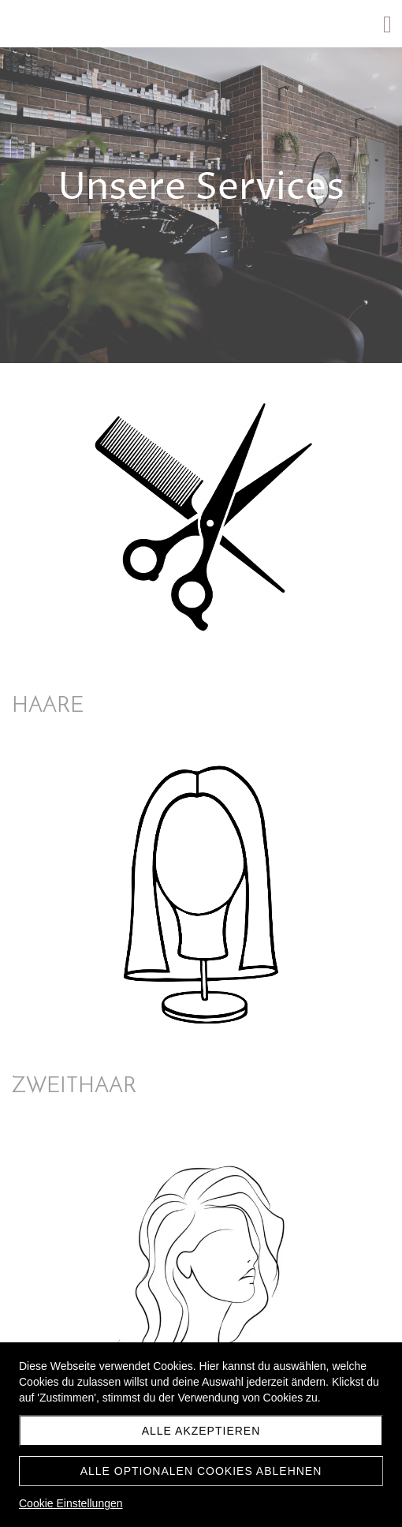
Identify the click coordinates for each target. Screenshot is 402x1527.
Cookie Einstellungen (71, 1503)
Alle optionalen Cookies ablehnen (201, 1471)
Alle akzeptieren (201, 1430)
